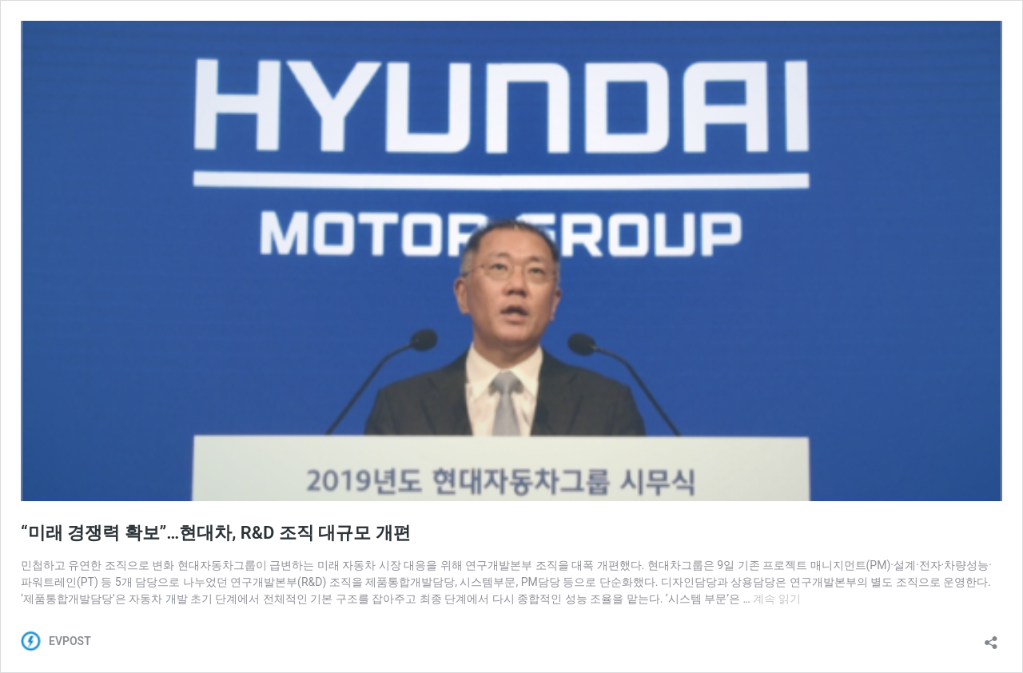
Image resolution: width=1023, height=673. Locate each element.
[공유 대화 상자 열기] (991, 637)
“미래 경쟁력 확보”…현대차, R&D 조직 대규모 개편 (216, 533)
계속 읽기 (776, 598)
